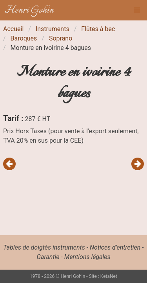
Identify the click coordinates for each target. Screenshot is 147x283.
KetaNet (108, 276)
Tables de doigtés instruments (44, 247)
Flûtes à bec (98, 29)
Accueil (13, 29)
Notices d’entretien (115, 247)
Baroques (24, 38)
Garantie (47, 257)
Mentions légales (87, 257)
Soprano (60, 38)
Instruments (52, 29)
